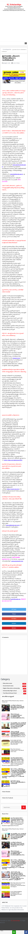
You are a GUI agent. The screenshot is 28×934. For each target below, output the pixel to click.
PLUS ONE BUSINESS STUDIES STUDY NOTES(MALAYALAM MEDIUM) (16, 893)
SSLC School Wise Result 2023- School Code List (12, 701)
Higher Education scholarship (11, 688)
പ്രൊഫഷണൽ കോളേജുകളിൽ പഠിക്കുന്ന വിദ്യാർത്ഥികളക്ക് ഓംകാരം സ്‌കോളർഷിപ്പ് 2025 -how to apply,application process (18, 734)
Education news (7, 683)
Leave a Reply (16, 63)
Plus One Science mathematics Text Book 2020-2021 (17, 750)
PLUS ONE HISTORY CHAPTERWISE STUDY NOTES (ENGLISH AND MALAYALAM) (17, 742)
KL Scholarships (14, 4)
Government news (8, 685)
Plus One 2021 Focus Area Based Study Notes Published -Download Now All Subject (18, 884)
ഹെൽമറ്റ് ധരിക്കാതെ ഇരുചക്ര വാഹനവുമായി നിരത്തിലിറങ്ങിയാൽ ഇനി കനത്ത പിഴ (17, 707)
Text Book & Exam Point (10, 693)
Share (14, 614)
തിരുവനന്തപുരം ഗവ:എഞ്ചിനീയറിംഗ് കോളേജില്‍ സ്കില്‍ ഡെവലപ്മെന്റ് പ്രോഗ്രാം (17, 716)
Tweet (14, 609)
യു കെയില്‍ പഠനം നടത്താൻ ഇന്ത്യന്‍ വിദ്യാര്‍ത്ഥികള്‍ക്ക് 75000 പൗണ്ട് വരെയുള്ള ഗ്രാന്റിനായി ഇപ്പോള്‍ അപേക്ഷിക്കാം (18, 725)
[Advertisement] (14, 26)
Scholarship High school (10, 690)
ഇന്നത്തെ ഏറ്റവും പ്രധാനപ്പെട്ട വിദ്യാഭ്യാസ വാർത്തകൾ (18, 782)
